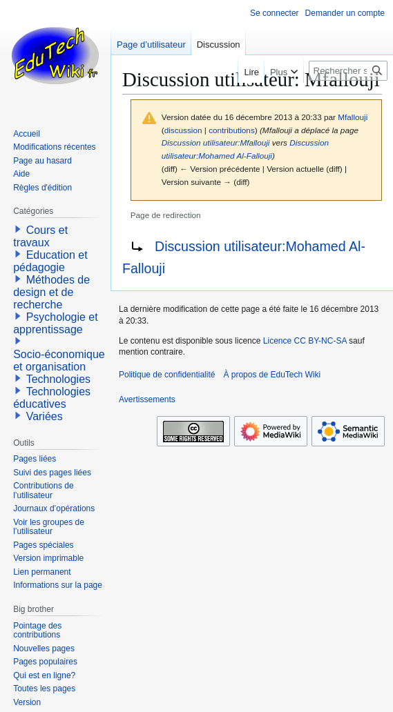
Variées (44, 416)
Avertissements (147, 399)
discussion (183, 130)
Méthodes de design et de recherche (51, 292)
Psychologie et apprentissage (55, 323)
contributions (232, 130)
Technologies (58, 379)
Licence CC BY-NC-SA (305, 341)
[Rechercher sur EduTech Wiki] (348, 71)
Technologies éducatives (51, 398)
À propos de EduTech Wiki (271, 374)
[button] (18, 229)
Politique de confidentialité (167, 374)
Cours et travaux (40, 236)
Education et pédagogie (50, 261)
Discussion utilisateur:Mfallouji (216, 142)
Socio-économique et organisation (59, 360)
